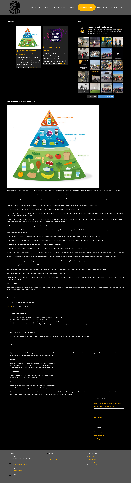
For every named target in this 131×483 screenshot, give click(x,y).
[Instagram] (56, 458)
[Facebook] (50, 458)
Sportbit (91, 457)
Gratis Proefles (94, 465)
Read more (34, 67)
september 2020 (99, 421)
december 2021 (99, 417)
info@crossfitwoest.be (20, 464)
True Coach (92, 459)
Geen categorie (99, 432)
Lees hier (9, 306)
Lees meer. (10, 294)
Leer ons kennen (99, 435)
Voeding (97, 439)
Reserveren (93, 462)
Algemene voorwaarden (13, 481)
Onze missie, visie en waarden (104, 406)
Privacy (22, 481)
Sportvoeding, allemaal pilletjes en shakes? (108, 403)
